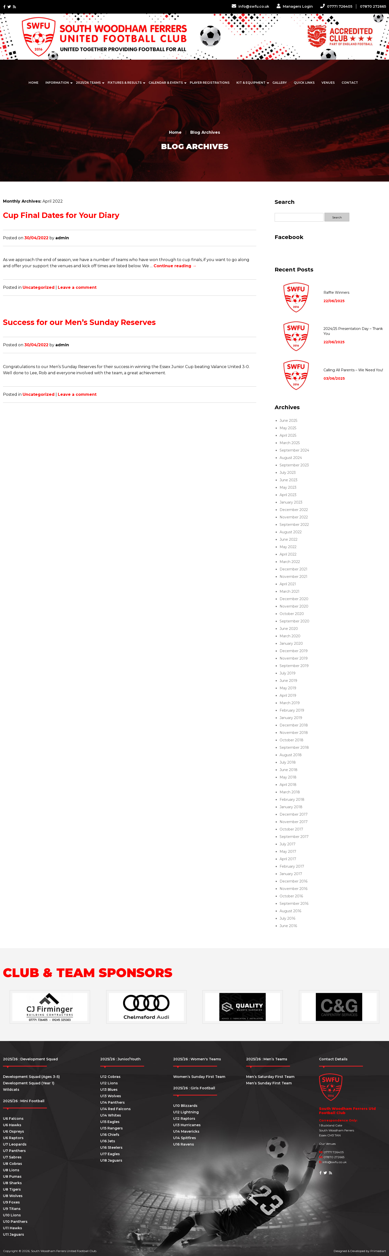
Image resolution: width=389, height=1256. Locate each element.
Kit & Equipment (250, 82)
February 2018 (292, 799)
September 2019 (294, 666)
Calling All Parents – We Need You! (353, 370)
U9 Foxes (11, 1202)
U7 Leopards (15, 1144)
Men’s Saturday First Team (270, 1076)
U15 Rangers (111, 1128)
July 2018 (288, 762)
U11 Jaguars (13, 1234)
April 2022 (288, 554)
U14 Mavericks (186, 1131)
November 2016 (293, 888)
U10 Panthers (15, 1221)
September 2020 (294, 621)
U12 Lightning (186, 1112)
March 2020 (290, 636)
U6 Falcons (13, 1118)
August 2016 (290, 911)
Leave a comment (77, 287)
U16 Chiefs (109, 1134)
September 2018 (294, 747)
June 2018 (288, 770)
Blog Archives (205, 132)
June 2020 (289, 628)
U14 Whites (110, 1115)
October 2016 (291, 896)
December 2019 (294, 651)
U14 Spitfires (184, 1138)
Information (57, 82)
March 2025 (290, 443)
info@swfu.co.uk (250, 6)
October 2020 (292, 614)
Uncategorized (39, 287)
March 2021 (289, 591)
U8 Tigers (12, 1189)
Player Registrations (209, 82)
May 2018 (288, 777)
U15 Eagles (110, 1122)
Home (33, 82)
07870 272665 (373, 6)
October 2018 (291, 740)
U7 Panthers (14, 1151)
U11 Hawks (12, 1228)
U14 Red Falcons (115, 1109)
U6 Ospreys (13, 1131)
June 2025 (288, 420)
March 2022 (290, 562)
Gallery (279, 82)
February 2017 (292, 866)
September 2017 (294, 836)
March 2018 (290, 792)
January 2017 (291, 874)
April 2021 (288, 584)
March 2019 (290, 703)
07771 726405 (336, 6)
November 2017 (294, 822)
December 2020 (294, 599)
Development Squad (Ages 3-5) (31, 1076)
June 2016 (288, 926)
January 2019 (291, 718)
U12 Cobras (110, 1076)
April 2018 (288, 784)
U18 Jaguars (111, 1160)
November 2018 (294, 732)
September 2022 (294, 524)
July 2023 (288, 472)
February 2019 (292, 710)
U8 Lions (11, 1170)
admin (62, 238)
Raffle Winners (336, 292)
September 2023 (294, 465)
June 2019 (288, 680)
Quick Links (304, 82)
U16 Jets (107, 1141)
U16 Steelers (111, 1147)
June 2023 (288, 480)
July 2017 (287, 844)
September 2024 (294, 450)
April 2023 (288, 495)
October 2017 (291, 829)
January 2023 (291, 502)
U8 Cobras (12, 1163)
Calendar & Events (166, 82)
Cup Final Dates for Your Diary (61, 215)
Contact (350, 82)
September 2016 (294, 903)
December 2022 (294, 510)
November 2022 (294, 517)
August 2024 (291, 457)
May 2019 (288, 688)
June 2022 (288, 539)
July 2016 (287, 918)
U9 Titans (12, 1208)
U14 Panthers (112, 1102)
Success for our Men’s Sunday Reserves (79, 322)
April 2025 (288, 435)
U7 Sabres (12, 1157)
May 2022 (288, 547)
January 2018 (291, 807)
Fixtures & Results (125, 82)
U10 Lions (12, 1215)
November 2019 (294, 658)
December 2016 (293, 881)
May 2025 (288, 428)
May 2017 (288, 851)
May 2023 (288, 487)
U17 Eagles (110, 1154)
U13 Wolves (110, 1096)
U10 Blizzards (185, 1105)
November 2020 (294, 606)
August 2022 (291, 532)
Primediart (378, 1251)
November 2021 (293, 576)
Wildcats (11, 1089)
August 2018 (291, 755)
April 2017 (288, 859)
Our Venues (327, 1144)
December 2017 (294, 814)
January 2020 (291, 643)
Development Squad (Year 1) (28, 1083)
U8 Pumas (12, 1176)
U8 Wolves (13, 1196)
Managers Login (295, 6)
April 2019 (288, 695)
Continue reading (175, 266)
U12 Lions (109, 1083)
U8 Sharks (12, 1183)
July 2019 (287, 673)
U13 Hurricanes (187, 1125)
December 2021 (293, 569)
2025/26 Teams (88, 82)
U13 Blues (109, 1089)
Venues (328, 82)
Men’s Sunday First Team (269, 1083)
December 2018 (294, 725)
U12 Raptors (184, 1118)
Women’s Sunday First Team (199, 1076)
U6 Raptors (13, 1138)
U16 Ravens (183, 1144)
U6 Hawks (12, 1125)
